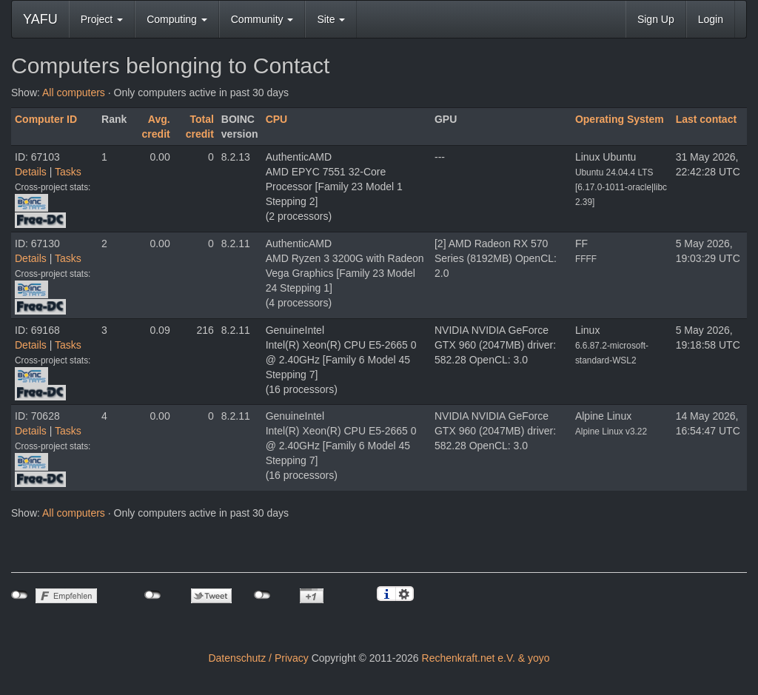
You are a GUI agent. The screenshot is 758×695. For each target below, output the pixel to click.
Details (31, 172)
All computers (73, 92)
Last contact (706, 119)
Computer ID (46, 119)
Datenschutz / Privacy (258, 658)
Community (262, 19)
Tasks (68, 172)
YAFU (40, 19)
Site (331, 19)
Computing (177, 19)
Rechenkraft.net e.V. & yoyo (486, 658)
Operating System (619, 119)
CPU (277, 119)
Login (710, 19)
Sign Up (655, 19)
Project (102, 19)
